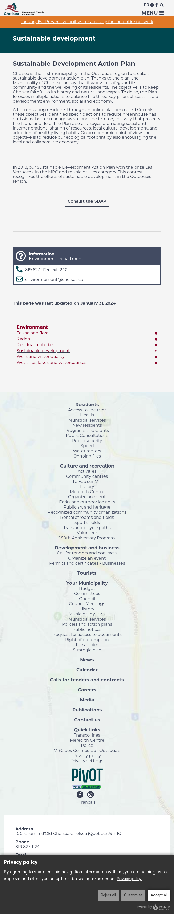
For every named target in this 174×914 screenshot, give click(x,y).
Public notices (87, 629)
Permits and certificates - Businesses (87, 563)
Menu (152, 13)
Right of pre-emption (87, 639)
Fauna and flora (32, 333)
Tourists (87, 572)
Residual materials (35, 344)
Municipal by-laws (87, 614)
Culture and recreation (87, 465)
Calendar (87, 669)
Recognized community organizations (87, 512)
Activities (87, 471)
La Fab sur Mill (87, 481)
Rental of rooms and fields (87, 517)
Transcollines (87, 735)
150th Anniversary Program (87, 537)
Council (87, 598)
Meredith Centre (87, 491)
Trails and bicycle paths (87, 527)
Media (87, 699)
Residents (87, 404)
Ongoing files (87, 456)
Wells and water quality (41, 356)
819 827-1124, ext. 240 (46, 269)
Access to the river (87, 410)
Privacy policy (87, 755)
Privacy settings (87, 760)
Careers (87, 689)
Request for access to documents (87, 634)
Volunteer (87, 532)
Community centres (87, 476)
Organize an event (87, 496)
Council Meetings (87, 603)
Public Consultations (87, 435)
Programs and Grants (87, 430)
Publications (87, 709)
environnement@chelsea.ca (54, 279)
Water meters (87, 451)
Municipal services (87, 420)
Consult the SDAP (87, 201)
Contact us (87, 719)
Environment (32, 327)
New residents (87, 425)
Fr (146, 5)
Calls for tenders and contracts (87, 679)
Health (87, 415)
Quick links (87, 729)
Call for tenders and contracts (87, 553)
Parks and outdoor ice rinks (87, 502)
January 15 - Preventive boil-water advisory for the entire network (87, 21)
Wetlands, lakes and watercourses (51, 362)
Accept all (159, 895)
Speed (87, 445)
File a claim (87, 644)
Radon (23, 338)
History (87, 609)
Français (87, 802)
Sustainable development (43, 350)
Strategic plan (87, 650)
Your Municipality (87, 582)
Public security (87, 440)
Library (87, 486)
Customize (133, 895)
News (87, 659)
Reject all (108, 895)
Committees (87, 593)
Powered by (152, 907)
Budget (87, 588)
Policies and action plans (87, 624)
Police (87, 745)
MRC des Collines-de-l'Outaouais (87, 750)
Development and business (87, 547)
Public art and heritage (87, 507)
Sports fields (87, 522)
